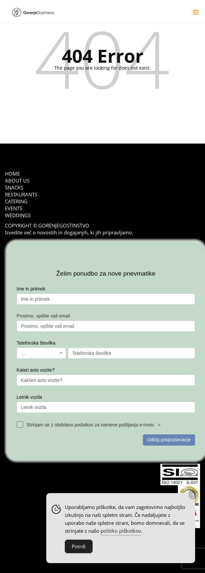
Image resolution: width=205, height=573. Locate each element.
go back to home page (103, 108)
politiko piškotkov (121, 530)
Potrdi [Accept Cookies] (79, 546)
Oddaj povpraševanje (169, 439)
